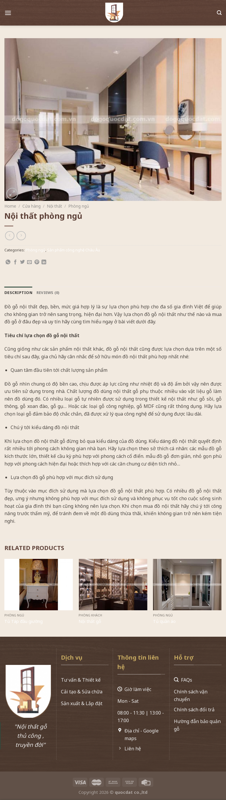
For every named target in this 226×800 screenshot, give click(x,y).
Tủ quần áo (164, 621)
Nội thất (54, 206)
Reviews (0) (47, 292)
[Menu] (7, 11)
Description (18, 292)
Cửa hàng (31, 206)
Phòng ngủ (78, 206)
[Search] (219, 11)
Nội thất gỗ (90, 621)
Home (10, 206)
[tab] (18, 292)
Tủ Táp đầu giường (23, 621)
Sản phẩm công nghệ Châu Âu (73, 250)
